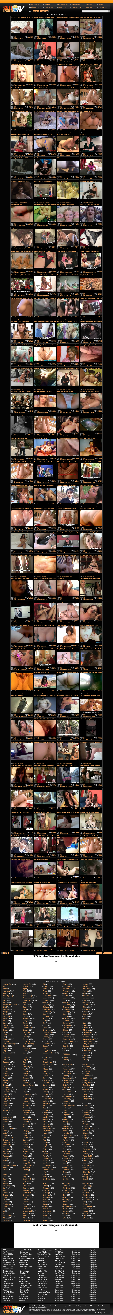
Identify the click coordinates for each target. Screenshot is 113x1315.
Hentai (45, 1092)
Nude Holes (41, 1258)
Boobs (45, 506)
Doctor (25, 1051)
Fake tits (6, 1067)
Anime (85, 991)
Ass (65, 38)
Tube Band (41, 1298)
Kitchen (5, 1110)
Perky (45, 1145)
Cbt (44, 1025)
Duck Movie (41, 1290)
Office (5, 1135)
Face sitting (67, 1064)
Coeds (5, 1034)
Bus (24, 926)
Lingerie (69, 646)
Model (5, 1126)
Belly (24, 1005)
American (6, 991)
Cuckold (66, 412)
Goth (65, 1085)
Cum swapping (28, 1044)
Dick (72, 132)
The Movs (40, 1260)
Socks (5, 1181)
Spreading (87, 1186)
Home (5, 1094)
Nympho (66, 1133)
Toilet (45, 1204)
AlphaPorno (99, 37)
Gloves (5, 1085)
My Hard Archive (8, 1296)
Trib (4, 1209)
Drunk (25, 1057)
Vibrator (6, 1213)
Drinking (6, 1057)
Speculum (26, 1186)
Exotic (25, 1062)
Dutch (45, 1057)
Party (45, 1142)
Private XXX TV (35, 7)
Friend (42, 482)
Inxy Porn (40, 1273)
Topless (5, 1206)
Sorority (66, 1183)
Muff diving (47, 1128)
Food (45, 1073)
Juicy (45, 1108)
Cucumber (26, 1041)
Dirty (44, 38)
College (46, 1034)
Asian (84, 202)
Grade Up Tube (60, 1275)
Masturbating (71, 108)
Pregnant (66, 1151)
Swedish (6, 1195)
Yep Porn (33, 6)
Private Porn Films (26, 1254)
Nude (46, 552)
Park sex (26, 1142)
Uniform (66, 1211)
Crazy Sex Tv (59, 1258)
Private (45, 1154)
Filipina (45, 1069)
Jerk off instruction (70, 1106)
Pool (64, 1149)
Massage (86, 1117)
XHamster (30, 37)
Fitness (45, 1071)
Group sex (24, 202)
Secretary (46, 1165)
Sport (65, 1186)
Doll (64, 1051)
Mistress (46, 1124)
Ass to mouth (48, 996)
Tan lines (86, 1195)
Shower (25, 1174)
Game (45, 1078)
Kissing (85, 1108)
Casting (5, 1025)
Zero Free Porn (25, 1260)
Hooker (45, 1094)
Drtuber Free (59, 1281)
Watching (86, 1213)
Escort (65, 1060)
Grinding (66, 1087)
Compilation (87, 1034)
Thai (24, 1200)
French (84, 155)
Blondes (85, 38)
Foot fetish (65, 295)
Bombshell (47, 1012)
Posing (5, 1151)
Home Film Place (8, 1292)
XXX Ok (22, 1300)
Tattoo (25, 1197)
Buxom (5, 1023)
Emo (68, 880)
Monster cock (8, 1128)
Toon (85, 1204)
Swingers (46, 1195)
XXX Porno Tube (35, 4)
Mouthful (26, 1128)
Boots (91, 202)
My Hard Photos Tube (44, 1250)
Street (65, 1190)
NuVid (54, 60)
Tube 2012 (6, 1288)
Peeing (85, 1142)
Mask (65, 1117)
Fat (44, 1067)
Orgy (85, 1138)
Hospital (6, 1096)
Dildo (92, 576)
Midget (25, 1122)
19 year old (62, 132)
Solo (24, 1183)
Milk (84, 1122)
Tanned (5, 1197)
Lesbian (48, 61)
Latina (14, 389)
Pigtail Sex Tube (25, 1256)
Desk (45, 1048)
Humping (66, 1099)
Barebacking (27, 1000)
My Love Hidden (60, 1262)
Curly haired (87, 1044)
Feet (20, 716)
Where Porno (59, 1250)
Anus (68, 552)
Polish (45, 1149)
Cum (24, 85)
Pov (68, 178)
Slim (64, 1177)
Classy (65, 1030)
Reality (65, 1158)
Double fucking (48, 1053)
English (25, 1060)
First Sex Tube (42, 1279)
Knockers (26, 1110)
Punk (45, 1156)
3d (44, 984)
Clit (22, 38)
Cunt (65, 1044)
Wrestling (26, 1220)
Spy (4, 1188)
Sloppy (85, 1177)
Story (5, 1190)
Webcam (44, 809)
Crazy (45, 1039)
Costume (66, 1037)
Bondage (66, 1012)
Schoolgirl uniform (9, 1165)
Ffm (24, 1069)
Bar (4, 1000)
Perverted (66, 1145)
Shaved (5, 1170)
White (5, 1218)
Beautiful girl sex (76, 6)
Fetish (61, 295)
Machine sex (7, 1117)
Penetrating (7, 1145)
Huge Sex (40, 1275)
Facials (69, 389)
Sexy (65, 1167)
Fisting (25, 1071)
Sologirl (45, 1183)
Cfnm (85, 1025)
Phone (5, 1147)
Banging (39, 108)
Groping (86, 1087)
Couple (15, 108)
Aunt (4, 998)
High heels (67, 1092)
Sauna (85, 1163)
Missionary (27, 1124)
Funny (5, 1078)
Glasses (66, 1083)
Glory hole (87, 1083)
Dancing (86, 1046)
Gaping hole (87, 1078)
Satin (65, 1163)
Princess (6, 1154)
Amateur (39, 38)
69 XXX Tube (24, 1262)
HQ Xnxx (40, 1269)
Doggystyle (47, 1051)
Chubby (86, 1028)
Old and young (68, 1135)
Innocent (66, 1101)
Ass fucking (27, 996)
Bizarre (5, 1009)
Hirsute (85, 1092)
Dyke (65, 1057)
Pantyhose (7, 1142)
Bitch (65, 85)
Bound (85, 1014)
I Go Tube (47, 4)
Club (64, 1032)
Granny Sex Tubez (26, 1286)
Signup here (24, 1252)
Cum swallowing (9, 1044)
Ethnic (85, 1060)
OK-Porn (58, 1265)
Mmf (64, 1124)
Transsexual (67, 1206)
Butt (44, 1021)
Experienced (47, 1062)
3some (65, 984)
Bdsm (5, 1002)
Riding (25, 1161)
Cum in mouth (88, 1041)
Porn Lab (40, 1300)
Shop (65, 1172)
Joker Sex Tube (25, 1277)
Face (86, 435)
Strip (85, 1190)
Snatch (85, 1179)
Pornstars (88, 132)
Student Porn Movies (27, 1258)
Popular (42, 11)
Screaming (27, 1165)
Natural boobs (88, 1128)
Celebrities (85, 669)
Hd (24, 1092)
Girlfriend (26, 1083)
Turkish (65, 1209)
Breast (70, 576)
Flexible (5, 1073)
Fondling (26, 1073)
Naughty (69, 202)
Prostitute (66, 1154)
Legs (4, 1115)
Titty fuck (6, 1204)
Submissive (27, 1193)
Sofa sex (26, 1181)
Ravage (46, 1158)
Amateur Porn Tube (90, 6)
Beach (38, 552)
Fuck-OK (23, 1269)
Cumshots (48, 108)
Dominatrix (69, 61)
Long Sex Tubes (103, 7)
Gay (43, 389)
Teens (85, 1197)
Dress (85, 1053)
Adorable (39, 202)
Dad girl (66, 1046)
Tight (45, 1202)
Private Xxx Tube (49, 7)
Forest (25, 1076)
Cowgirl (25, 1039)
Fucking (20, 61)
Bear (61, 342)
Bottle (65, 1014)
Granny (52, 132)
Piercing (26, 1147)
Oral (44, 1138)
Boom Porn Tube (60, 1256)
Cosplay (46, 1037)
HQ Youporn (7, 1294)
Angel (45, 991)
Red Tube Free (42, 1284)
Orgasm (66, 1138)
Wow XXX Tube (62, 7)
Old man (86, 1135)
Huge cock (7, 1099)
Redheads (87, 1158)
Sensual (92, 693)
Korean (45, 1110)
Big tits (15, 38)
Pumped (6, 1156)
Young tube (6, 1300)
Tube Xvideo (24, 1281)
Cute (93, 389)
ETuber (22, 1294)
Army (45, 993)
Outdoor (26, 1140)
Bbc (64, 1000)
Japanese (26, 1106)
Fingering (66, 1069)
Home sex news (76, 4)
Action (45, 986)
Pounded (26, 1151)
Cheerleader (27, 1028)
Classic (25, 1030)
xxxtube (101, 4)
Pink (64, 1147)
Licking (93, 809)
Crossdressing (88, 1039)
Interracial (46, 1103)
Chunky (5, 1030)
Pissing (85, 1147)
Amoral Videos (25, 1288)
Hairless (46, 1090)
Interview (66, 1103)
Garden (5, 1080)
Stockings (95, 506)
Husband (26, 1101)
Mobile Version (105, 1313)
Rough (65, 1161)
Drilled (85, 1055)
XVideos (100, 341)
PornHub (97, 1306)
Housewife (67, 1096)
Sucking (46, 1193)
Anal (84, 342)
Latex (45, 1112)
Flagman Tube (59, 1277)
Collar (25, 1034)
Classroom (47, 1030)
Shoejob (86, 1170)
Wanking (90, 248)
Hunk (5, 1101)
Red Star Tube (42, 1277)
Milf (44, 155)
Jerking (85, 1106)
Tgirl (4, 1200)
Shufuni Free (41, 1267)
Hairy (88, 155)
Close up (62, 412)
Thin (44, 1200)
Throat (5, 1202)
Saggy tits (27, 1163)
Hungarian (87, 1099)
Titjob (65, 1202)
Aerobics (86, 986)
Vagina (85, 1211)
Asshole (66, 996)
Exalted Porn (88, 4)
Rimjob (45, 1161)
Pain (44, 1140)
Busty (65, 155)
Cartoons (66, 1023)
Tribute (25, 1209)
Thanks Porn (41, 1262)
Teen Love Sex (25, 1290)
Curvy (22, 506)
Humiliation (47, 1099)
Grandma (86, 1085)
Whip (85, 1216)
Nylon (45, 1133)
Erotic (45, 1060)
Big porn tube (24, 1271)
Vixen (45, 1213)
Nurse (25, 1133)
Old (44, 1135)
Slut (20, 435)
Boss (45, 1014)
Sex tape (26, 1167)
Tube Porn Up (42, 1294)
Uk (4, 1211)
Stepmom (46, 1188)
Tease (65, 1197)
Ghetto (85, 1080)
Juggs (25, 1108)
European (6, 1062)
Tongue (65, 1204)
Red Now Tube (8, 1298)
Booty (84, 132)
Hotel (45, 1096)
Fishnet (5, 1071)
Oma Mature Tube (62, 6)
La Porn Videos (89, 7)
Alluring (45, 989)
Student (5, 1193)
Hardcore (46, 85)
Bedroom (15, 552)
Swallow (86, 1193)
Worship (6, 1220)
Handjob (21, 155)
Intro (84, 1103)
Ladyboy (26, 1112)
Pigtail (45, 1147)
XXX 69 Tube (59, 1252)
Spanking (6, 1186)
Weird (45, 1216)
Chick (93, 38)
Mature (24, 272)
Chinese (66, 1028)
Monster (86, 1126)
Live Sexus (41, 1286)
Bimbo (25, 1007)
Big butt (91, 552)
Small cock (27, 1179)
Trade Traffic (98, 1313)
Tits (91, 225)
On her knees (8, 1138)
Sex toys (46, 1167)
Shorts (5, 1174)
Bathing (87, 108)
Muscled (92, 459)
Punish (25, 1156)
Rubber (86, 1161)
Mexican (6, 1122)
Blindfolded (47, 1009)
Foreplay (6, 1076)
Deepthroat (27, 1048)
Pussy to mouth (89, 1156)
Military (65, 1122)
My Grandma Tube (62, 4)
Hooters (66, 1094)
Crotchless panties (45, 132)
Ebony (85, 1057)
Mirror (5, 1124)
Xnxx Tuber (58, 1254)
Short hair (87, 1172)
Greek (45, 1087)
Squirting (26, 1188)
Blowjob (89, 38)
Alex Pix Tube (59, 1267)
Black (14, 435)
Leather (86, 1112)
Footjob (86, 1073)
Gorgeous (46, 1085)
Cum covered (68, 1041)
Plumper (26, 1149)
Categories (36, 11)
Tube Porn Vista (42, 1281)
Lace (65, 1110)
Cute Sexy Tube (103, 6)
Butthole (66, 1021)
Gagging (26, 1078)
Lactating (86, 1110)
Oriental (6, 1140)
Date (47, 11)
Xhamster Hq (7, 1290)
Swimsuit (26, 1195)
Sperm (20, 622)
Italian (5, 1106)
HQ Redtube (24, 1296)
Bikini (18, 295)
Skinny (85, 1174)
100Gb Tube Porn (43, 1256)
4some (85, 984)
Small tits (46, 1179)
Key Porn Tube (60, 1273)
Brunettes (39, 61)
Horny (23, 61)
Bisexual (15, 833)
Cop (4, 1037)
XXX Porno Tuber (26, 1267)
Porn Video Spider (26, 1250)
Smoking (22, 599)
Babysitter (66, 998)
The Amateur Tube (76, 7)
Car (42, 38)
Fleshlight (86, 1071)
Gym (24, 1090)
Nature (5, 1131)
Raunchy (26, 1158)
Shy (44, 1174)
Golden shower (28, 1085)
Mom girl (46, 1126)
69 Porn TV (24, 1279)
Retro (5, 1161)
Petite (85, 1145)
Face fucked (48, 1064)
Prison (25, 1154)
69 (4, 986)
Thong (65, 1200)
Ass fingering (8, 996)
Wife (44, 1218)
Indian (84, 693)
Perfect (25, 1145)
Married (46, 1117)
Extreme (6, 1064)
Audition (69, 38)
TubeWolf (77, 107)
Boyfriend (66, 319)
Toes (24, 1204)
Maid (24, 1117)
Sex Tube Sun (42, 1265)
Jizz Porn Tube (42, 1271)
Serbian (5, 1167)
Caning (25, 1023)
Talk (92, 61)
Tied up (26, 1202)
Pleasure (6, 1149)
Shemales (66, 1170)
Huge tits (26, 1099)
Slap (24, 1177)
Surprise (66, 1193)
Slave (45, 1177)
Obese (85, 1133)
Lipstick (86, 1115)
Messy (85, 1119)
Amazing (15, 412)
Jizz (4, 1108)
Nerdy (65, 1131)
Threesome (87, 1200)
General (46, 1080)
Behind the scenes (10, 1005)
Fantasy (26, 1067)
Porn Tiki (57, 1260)
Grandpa (6, 1087)
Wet (64, 1216)
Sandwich (46, 1163)
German (66, 1080)
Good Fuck (58, 1269)
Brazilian (46, 1016)
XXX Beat (58, 1279)
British (19, 38)
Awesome (43, 295)
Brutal (45, 1018)
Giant (5, 1083)
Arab (42, 576)
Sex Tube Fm (24, 1273)
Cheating (24, 178)
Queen (5, 1158)
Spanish (86, 1183)
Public (18, 108)
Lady (70, 295)
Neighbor (46, 1131)
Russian (6, 1163)
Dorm (25, 1053)
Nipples (88, 693)
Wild (64, 1218)
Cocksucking (88, 1032)
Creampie (69, 763)
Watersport (7, 1216)
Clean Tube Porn (42, 1252)
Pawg (65, 1142)
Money (65, 1126)
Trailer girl (26, 1206)
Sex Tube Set (59, 1271)
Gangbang (67, 1078)
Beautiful (69, 365)
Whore (25, 1218)
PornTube (102, 1306)
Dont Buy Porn (42, 1288)
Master (5, 1119)
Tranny (45, 1206)
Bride (47, 342)
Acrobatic (26, 986)
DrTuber (77, 37)
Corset (25, 1037)
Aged (25, 989)
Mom (25, 1126)
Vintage (25, 1213)
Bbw (38, 155)
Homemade (27, 1094)
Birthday (46, 1007)
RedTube (77, 84)
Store (85, 1188)
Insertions (6, 1103)
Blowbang (86, 1009)
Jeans (45, 1106)
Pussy (91, 155)
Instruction (26, 1103)
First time (86, 1069)
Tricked (45, 1209)
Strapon (46, 1190)
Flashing (85, 225)
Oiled (25, 1135)
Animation (66, 991)
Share (85, 1167)
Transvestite (87, 1206)
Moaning (86, 1124)
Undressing (47, 1211)
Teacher (46, 1197)
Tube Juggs (24, 1298)
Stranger (26, 1190)
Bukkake (66, 1018)
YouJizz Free (24, 1265)
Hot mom (26, 1096)
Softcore (6, 1183)
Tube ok (40, 1296)
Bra (24, 1016)
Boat (24, 1012)
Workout (86, 1218)
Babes (19, 132)
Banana (46, 365)
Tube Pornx (24, 1292)
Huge (85, 1096)
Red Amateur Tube (43, 1292)
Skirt (4, 1177)
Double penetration (67, 1054)
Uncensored (27, 1211)
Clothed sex (47, 1032)
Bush (5, 1021)
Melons (91, 85)
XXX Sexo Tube (49, 6)
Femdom (85, 61)
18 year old (62, 739)
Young (45, 1220)
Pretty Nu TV (59, 1284)
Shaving (26, 1170)
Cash (85, 1023)
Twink (85, 1209)
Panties (66, 1140)
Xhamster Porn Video (44, 1254)
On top (25, 1138)
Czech (45, 1046)
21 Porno (23, 1275)
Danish (5, 1048)
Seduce (66, 1165)
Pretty (85, 1151)
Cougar (43, 61)
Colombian (67, 1034)
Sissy (88, 61)
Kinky (65, 1108)
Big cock (85, 459)
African (5, 989)
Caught (25, 1025)
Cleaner (86, 1030)
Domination (87, 1051)
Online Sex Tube (25, 1284)
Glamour (46, 1083)
